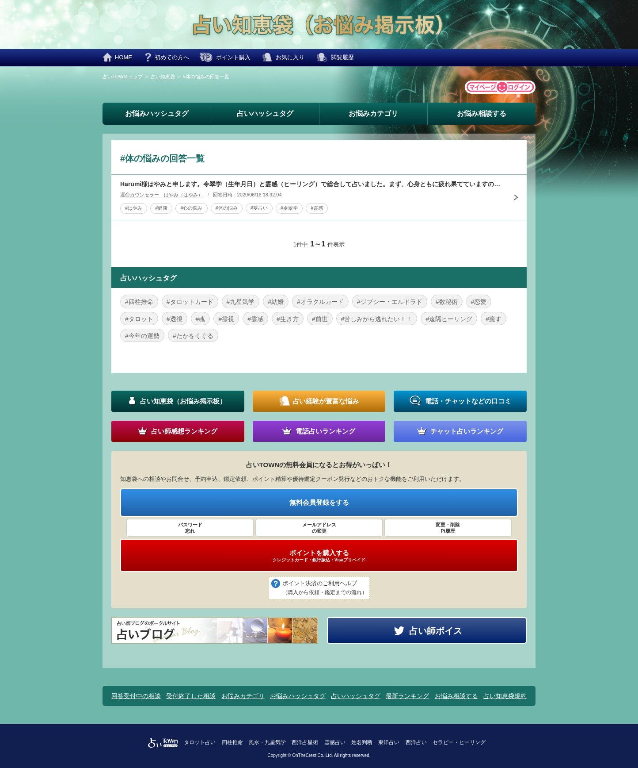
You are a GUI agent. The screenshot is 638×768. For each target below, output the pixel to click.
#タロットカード (190, 301)
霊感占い (335, 742)
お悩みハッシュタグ (157, 113)
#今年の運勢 (142, 335)
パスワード (190, 528)
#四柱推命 (139, 301)
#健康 (161, 208)
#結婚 (276, 301)
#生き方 (288, 319)
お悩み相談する (481, 113)
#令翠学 (289, 208)
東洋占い (388, 742)
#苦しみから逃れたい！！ (377, 319)
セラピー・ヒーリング (459, 742)
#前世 (320, 319)
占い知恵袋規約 (505, 695)
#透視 (174, 319)
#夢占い (259, 208)
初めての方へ (172, 57)
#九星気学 (241, 301)
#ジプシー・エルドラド (389, 301)
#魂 (200, 319)
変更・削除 (448, 528)
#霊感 (317, 208)
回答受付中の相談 (136, 695)
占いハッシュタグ (265, 113)
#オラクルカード (320, 301)
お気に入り (290, 57)
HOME (123, 57)
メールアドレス (319, 528)
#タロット (139, 319)
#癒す (493, 319)
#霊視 (226, 319)
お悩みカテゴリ (373, 113)
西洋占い (416, 742)
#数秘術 (447, 301)
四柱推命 (232, 742)
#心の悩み (191, 208)
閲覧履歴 (342, 57)
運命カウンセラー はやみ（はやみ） (161, 194)
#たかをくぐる (193, 335)
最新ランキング (407, 695)
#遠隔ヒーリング (448, 319)
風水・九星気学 (267, 742)
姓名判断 (361, 742)
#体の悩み (227, 208)
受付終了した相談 (191, 695)
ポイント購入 (233, 57)
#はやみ (133, 208)
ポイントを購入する (319, 555)
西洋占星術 (305, 742)
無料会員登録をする (319, 502)
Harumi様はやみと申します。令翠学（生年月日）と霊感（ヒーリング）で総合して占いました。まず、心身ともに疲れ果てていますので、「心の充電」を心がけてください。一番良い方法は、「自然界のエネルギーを (312, 184)
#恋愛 (479, 301)
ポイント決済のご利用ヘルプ (324, 588)
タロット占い (200, 742)
